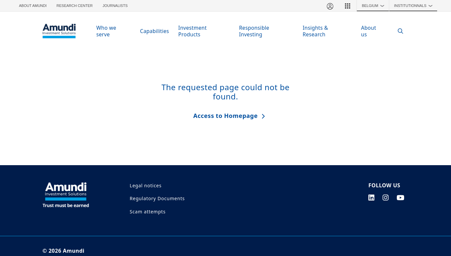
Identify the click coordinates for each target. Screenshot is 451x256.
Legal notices (146, 185)
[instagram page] (386, 197)
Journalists (115, 6)
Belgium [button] (374, 6)
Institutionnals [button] (414, 6)
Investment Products (192, 31)
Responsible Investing (254, 31)
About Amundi (33, 6)
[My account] (330, 5)
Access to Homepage (225, 116)
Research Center (74, 6)
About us (368, 31)
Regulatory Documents (157, 198)
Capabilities (154, 31)
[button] (348, 5)
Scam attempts (148, 211)
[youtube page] (400, 197)
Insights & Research (315, 31)
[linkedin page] (371, 197)
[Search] (397, 31)
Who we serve (106, 31)
